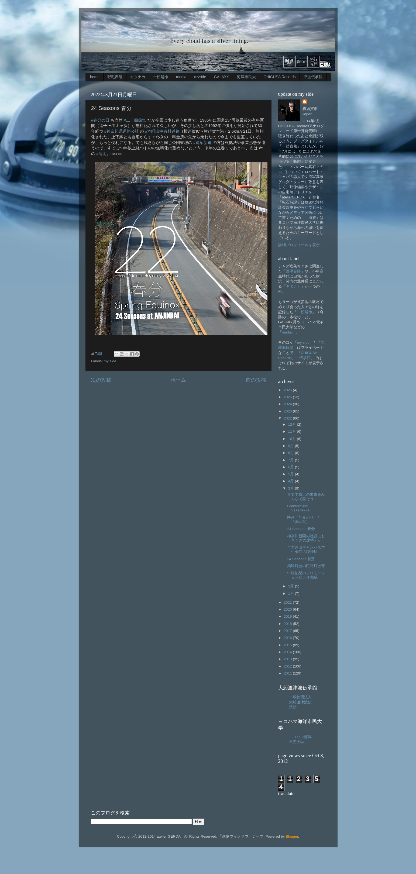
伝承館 (305, 358)
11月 (292, 431)
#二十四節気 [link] (135, 120)
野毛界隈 (114, 77)
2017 (288, 631)
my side (110, 361)
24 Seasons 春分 (301, 529)
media (181, 77)
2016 (288, 638)
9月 (291, 446)
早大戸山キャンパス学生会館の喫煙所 (306, 549)
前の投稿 (256, 380)
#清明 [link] (101, 154)
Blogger (292, 836)
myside (200, 77)
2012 (288, 666)
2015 (288, 645)
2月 (291, 586)
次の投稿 (101, 380)
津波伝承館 (313, 77)
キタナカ (137, 77)
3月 (291, 488)
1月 (291, 593)
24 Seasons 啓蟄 (301, 559)
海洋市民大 (246, 77)
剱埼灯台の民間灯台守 (306, 566)
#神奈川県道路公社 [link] (121, 131)
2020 (288, 609)
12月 (292, 424)
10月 (292, 439)
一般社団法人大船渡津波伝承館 (300, 702)
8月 (291, 453)
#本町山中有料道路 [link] (162, 131)
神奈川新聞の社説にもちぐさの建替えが (306, 538)
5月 (291, 474)
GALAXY (221, 77)
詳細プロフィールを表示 (299, 245)
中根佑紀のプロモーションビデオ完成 (306, 575)
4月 (291, 481)
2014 (288, 652)
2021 (288, 602)
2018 (288, 624)
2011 (288, 673)
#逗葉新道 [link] (202, 142)
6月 (291, 467)
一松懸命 (160, 77)
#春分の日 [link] (100, 120)
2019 (288, 616)
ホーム (178, 380)
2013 (288, 659)
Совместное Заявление (298, 508)
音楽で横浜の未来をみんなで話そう (306, 497)
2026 (288, 390)
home (94, 77)
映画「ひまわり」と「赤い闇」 (304, 519)
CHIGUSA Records (280, 77)
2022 (288, 418)
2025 (288, 397)
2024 (288, 404)
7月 (291, 460)
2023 (288, 411)
